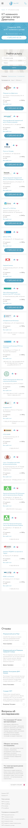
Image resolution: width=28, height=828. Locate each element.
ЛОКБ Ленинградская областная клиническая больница (13, 380)
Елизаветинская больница (11, 320)
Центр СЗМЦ (7, 237)
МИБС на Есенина (8, 576)
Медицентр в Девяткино (10, 93)
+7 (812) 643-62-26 (25, 3)
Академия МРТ (7, 407)
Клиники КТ (4, 795)
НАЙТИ (14, 68)
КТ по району (5, 808)
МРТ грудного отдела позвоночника (11, 823)
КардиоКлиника (8, 265)
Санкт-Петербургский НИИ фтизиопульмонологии (11, 463)
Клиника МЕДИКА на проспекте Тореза (13, 552)
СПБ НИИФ (6, 434)
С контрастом (20, 76)
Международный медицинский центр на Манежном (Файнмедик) (13, 178)
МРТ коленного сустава (7, 825)
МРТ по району (5, 804)
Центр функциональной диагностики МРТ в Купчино (11, 293)
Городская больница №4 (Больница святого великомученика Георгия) (13, 494)
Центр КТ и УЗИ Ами (9, 208)
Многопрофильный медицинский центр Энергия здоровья (13, 121)
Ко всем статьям (16, 785)
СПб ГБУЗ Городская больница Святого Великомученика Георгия (13, 524)
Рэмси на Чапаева (8, 151)
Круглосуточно (12, 76)
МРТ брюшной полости (7, 815)
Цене (12, 80)
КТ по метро (4, 806)
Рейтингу (18, 80)
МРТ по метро (5, 802)
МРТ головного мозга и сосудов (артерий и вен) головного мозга (13, 820)
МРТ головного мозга (7, 817)
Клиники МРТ (5, 793)
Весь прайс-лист (7, 104)
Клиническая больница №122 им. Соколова (13, 347)
